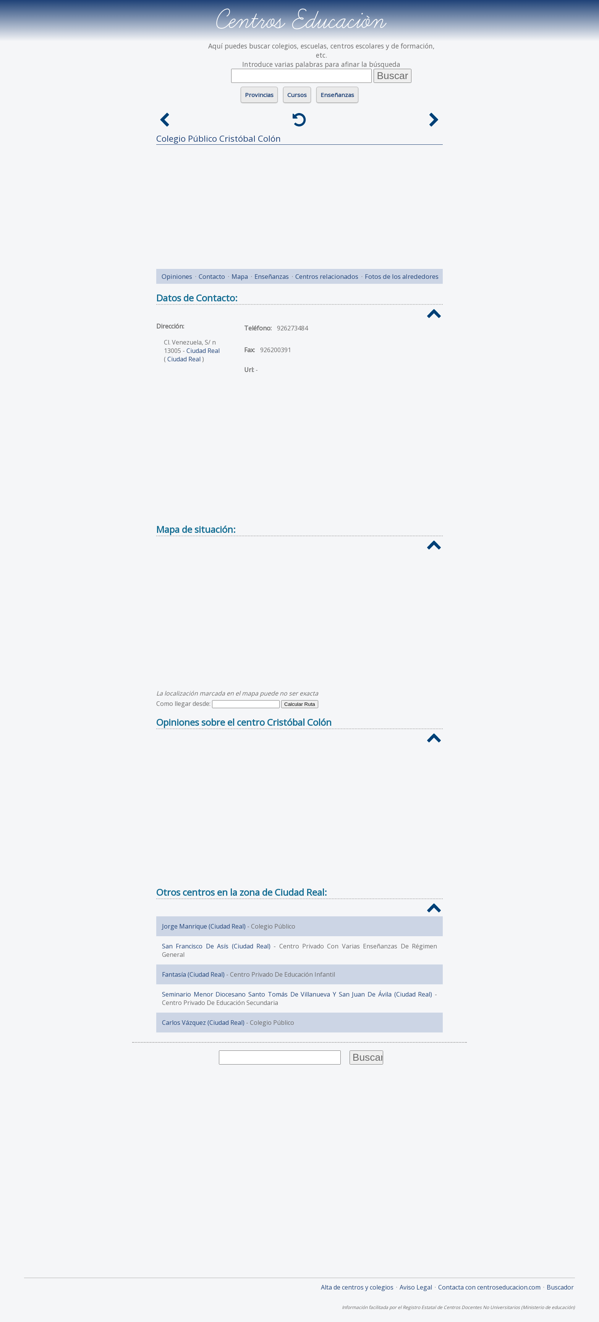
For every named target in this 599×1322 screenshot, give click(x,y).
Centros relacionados (326, 276)
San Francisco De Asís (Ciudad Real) (216, 946)
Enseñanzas (337, 95)
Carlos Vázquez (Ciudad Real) (203, 1022)
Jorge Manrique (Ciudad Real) (204, 926)
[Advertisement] (299, 203)
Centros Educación (299, 20)
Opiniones (177, 276)
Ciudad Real (203, 350)
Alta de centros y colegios (357, 1287)
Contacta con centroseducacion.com (489, 1287)
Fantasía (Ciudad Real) (193, 974)
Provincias (259, 95)
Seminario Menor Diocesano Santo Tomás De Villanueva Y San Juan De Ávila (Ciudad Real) (297, 994)
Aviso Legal (416, 1287)
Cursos (297, 95)
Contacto (212, 276)
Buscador (560, 1287)
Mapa (240, 276)
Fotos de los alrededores (402, 276)
